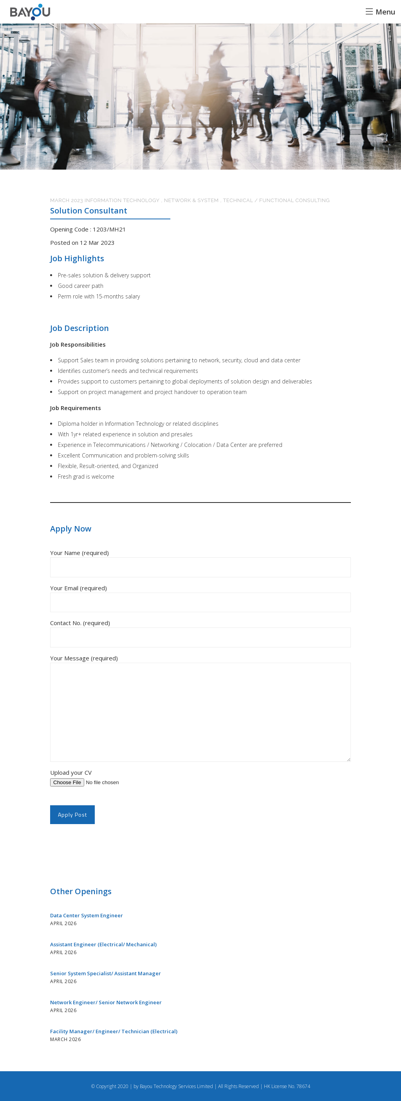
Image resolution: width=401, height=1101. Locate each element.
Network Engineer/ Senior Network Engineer (106, 1002)
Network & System (191, 200)
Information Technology (122, 200)
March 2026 (65, 1039)
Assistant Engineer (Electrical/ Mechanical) (104, 944)
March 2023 (66, 200)
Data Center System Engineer (87, 915)
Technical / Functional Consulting (276, 200)
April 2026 (63, 923)
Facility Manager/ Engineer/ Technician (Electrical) (113, 1031)
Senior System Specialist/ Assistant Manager (106, 973)
